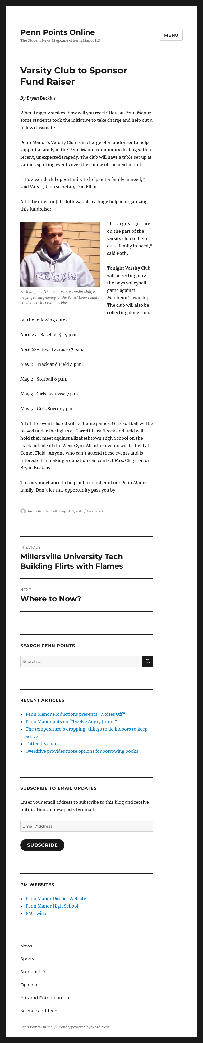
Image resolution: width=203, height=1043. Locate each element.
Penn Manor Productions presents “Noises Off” (75, 714)
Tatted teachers (42, 743)
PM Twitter (37, 913)
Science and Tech (38, 1010)
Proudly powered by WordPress (83, 1027)
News (26, 945)
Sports (27, 958)
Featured (95, 511)
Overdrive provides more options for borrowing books (82, 751)
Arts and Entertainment (45, 997)
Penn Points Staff (42, 511)
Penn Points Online (57, 32)
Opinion (28, 984)
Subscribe (42, 845)
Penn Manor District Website (56, 898)
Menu (171, 35)
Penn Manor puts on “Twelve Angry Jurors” (71, 721)
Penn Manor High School (52, 906)
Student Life (33, 971)
